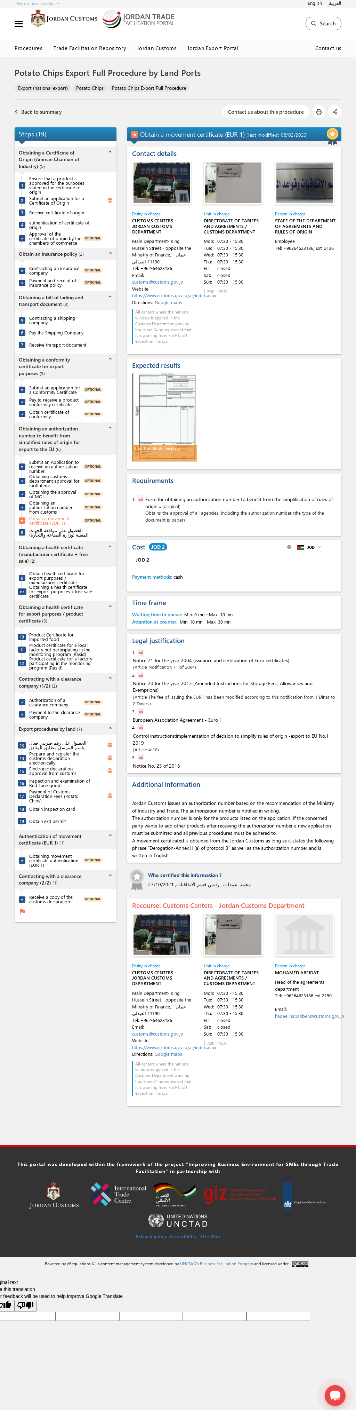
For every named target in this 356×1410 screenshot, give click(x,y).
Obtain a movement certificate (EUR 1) (49, 520)
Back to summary (38, 112)
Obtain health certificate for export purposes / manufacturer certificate (56, 578)
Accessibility (183, 1236)
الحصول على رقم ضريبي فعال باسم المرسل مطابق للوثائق (58, 745)
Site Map (210, 1236)
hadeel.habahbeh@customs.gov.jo (309, 1016)
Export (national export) (43, 88)
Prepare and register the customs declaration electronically (54, 758)
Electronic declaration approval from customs (52, 770)
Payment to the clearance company (54, 714)
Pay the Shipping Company (56, 332)
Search (323, 23)
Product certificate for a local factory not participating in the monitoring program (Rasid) (59, 649)
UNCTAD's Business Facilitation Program (216, 1263)
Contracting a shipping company (52, 320)
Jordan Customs (156, 48)
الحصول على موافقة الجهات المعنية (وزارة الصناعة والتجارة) (59, 532)
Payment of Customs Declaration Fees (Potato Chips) (54, 796)
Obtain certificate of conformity (49, 414)
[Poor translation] (25, 1306)
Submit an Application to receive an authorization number (54, 466)
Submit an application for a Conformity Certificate (54, 389)
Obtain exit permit (47, 821)
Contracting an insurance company (54, 270)
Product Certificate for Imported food (51, 636)
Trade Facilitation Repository (90, 48)
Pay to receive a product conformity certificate (54, 401)
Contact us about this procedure (266, 111)
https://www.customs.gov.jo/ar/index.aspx (174, 295)
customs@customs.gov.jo (157, 282)
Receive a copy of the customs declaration (51, 899)
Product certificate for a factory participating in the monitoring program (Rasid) (60, 663)
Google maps (168, 302)
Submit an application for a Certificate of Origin (56, 200)
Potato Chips (90, 88)
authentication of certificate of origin (59, 224)
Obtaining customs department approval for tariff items (54, 481)
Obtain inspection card (52, 809)
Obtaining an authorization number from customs (51, 507)
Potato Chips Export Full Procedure (149, 88)
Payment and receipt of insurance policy (52, 282)
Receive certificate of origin (56, 212)
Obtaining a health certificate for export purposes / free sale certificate (60, 591)
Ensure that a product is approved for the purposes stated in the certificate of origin (56, 185)
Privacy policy (151, 1236)
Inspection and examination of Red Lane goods (59, 782)
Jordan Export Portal (212, 48)
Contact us (328, 48)
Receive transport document (57, 344)
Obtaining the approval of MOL (52, 494)
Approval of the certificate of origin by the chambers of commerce (55, 238)
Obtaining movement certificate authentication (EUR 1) (53, 860)
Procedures (28, 48)
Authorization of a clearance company (48, 702)
